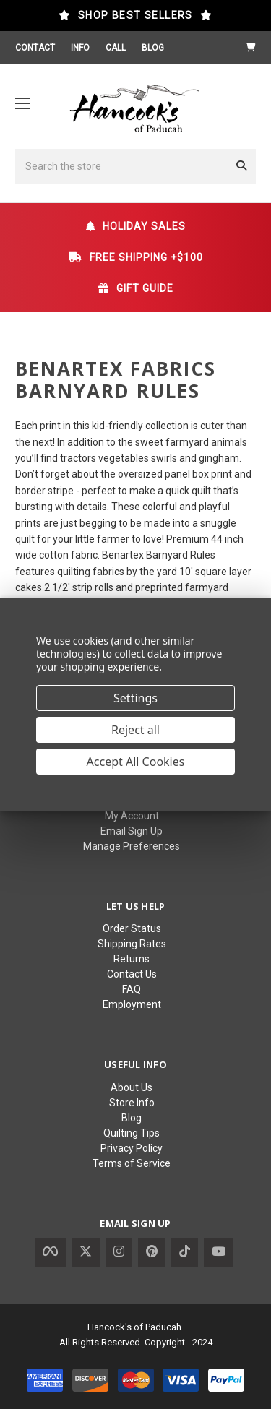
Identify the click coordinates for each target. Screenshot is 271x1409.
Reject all (135, 730)
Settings (135, 698)
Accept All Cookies (136, 762)
